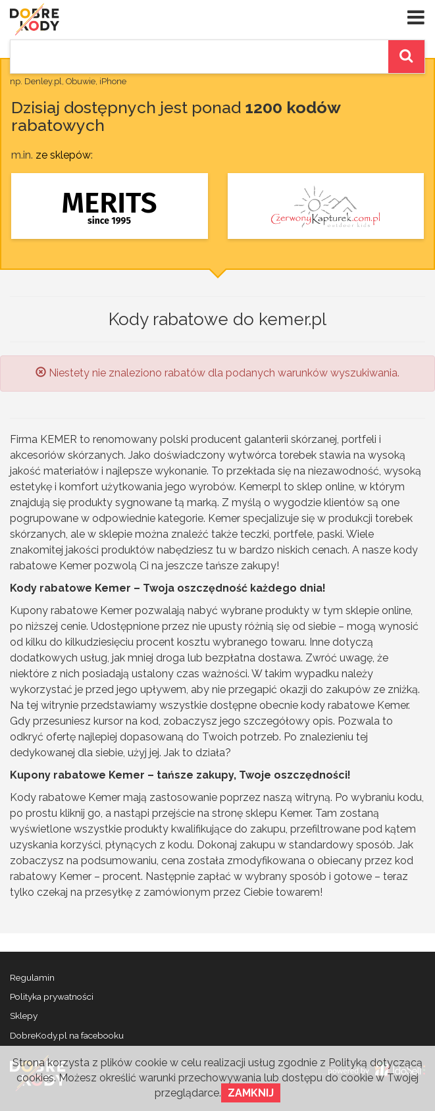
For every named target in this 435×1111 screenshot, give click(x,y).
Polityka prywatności (51, 996)
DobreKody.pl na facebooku (67, 1035)
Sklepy (24, 1015)
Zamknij (251, 1093)
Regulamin (32, 977)
